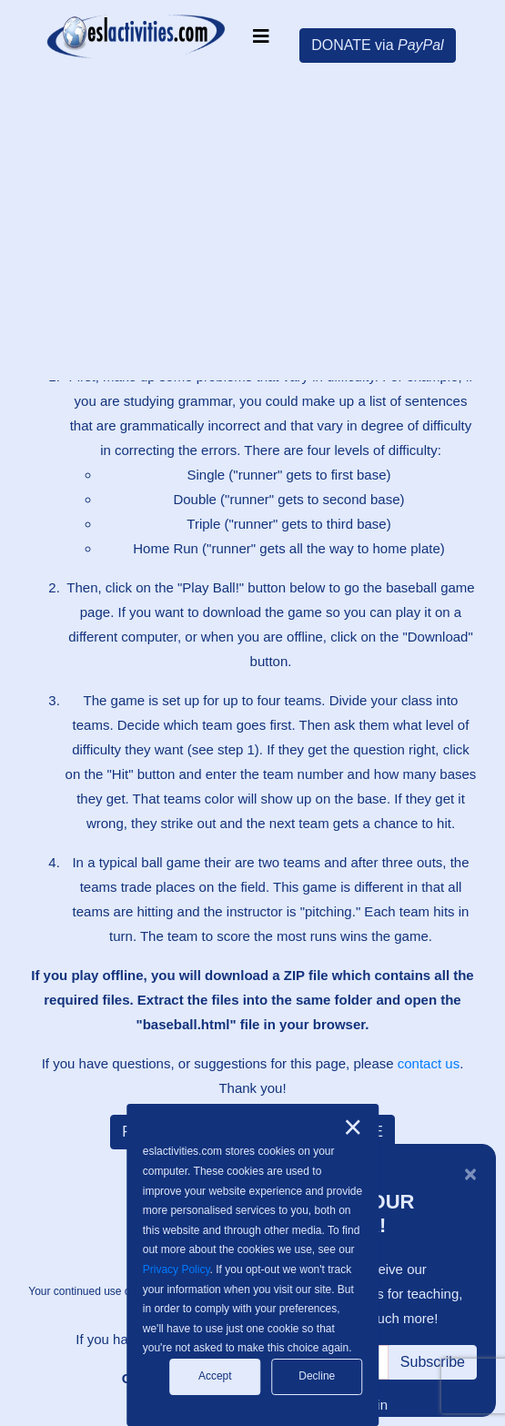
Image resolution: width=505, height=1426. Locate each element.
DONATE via (377, 45)
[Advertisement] (259, 223)
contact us (429, 1063)
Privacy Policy (176, 1269)
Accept (215, 1376)
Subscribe (432, 1362)
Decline (316, 1376)
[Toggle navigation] (261, 36)
